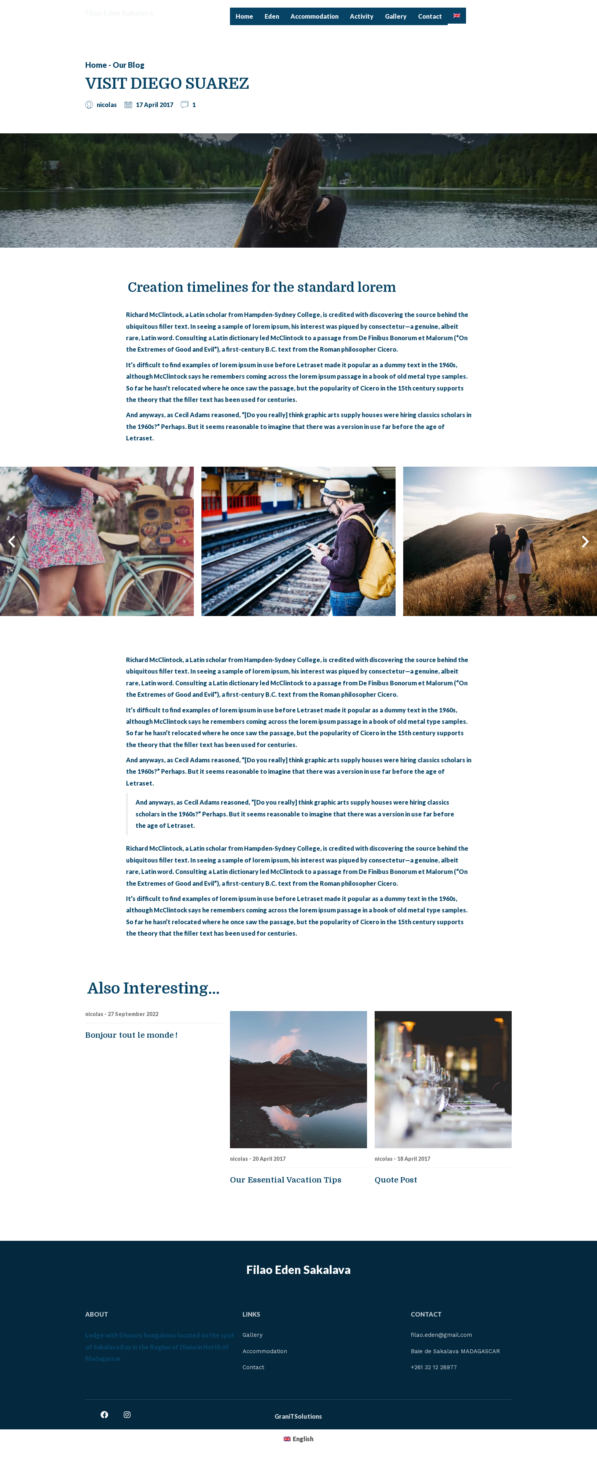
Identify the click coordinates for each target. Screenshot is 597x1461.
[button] (11, 541)
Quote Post (396, 1180)
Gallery (396, 16)
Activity (362, 16)
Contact (430, 16)
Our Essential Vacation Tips (286, 1180)
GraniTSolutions (298, 1418)
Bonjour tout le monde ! (131, 1035)
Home (244, 16)
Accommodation (314, 16)
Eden (272, 16)
